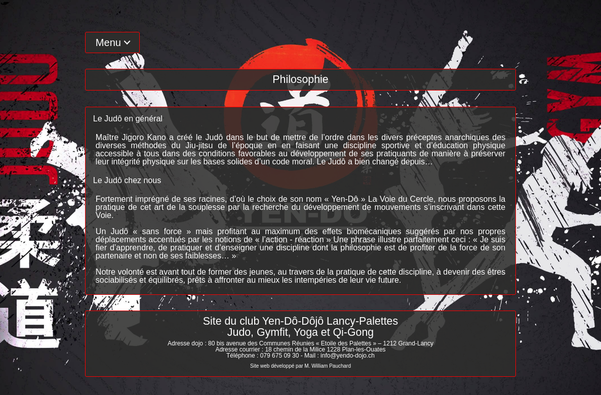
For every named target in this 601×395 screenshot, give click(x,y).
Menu (108, 42)
